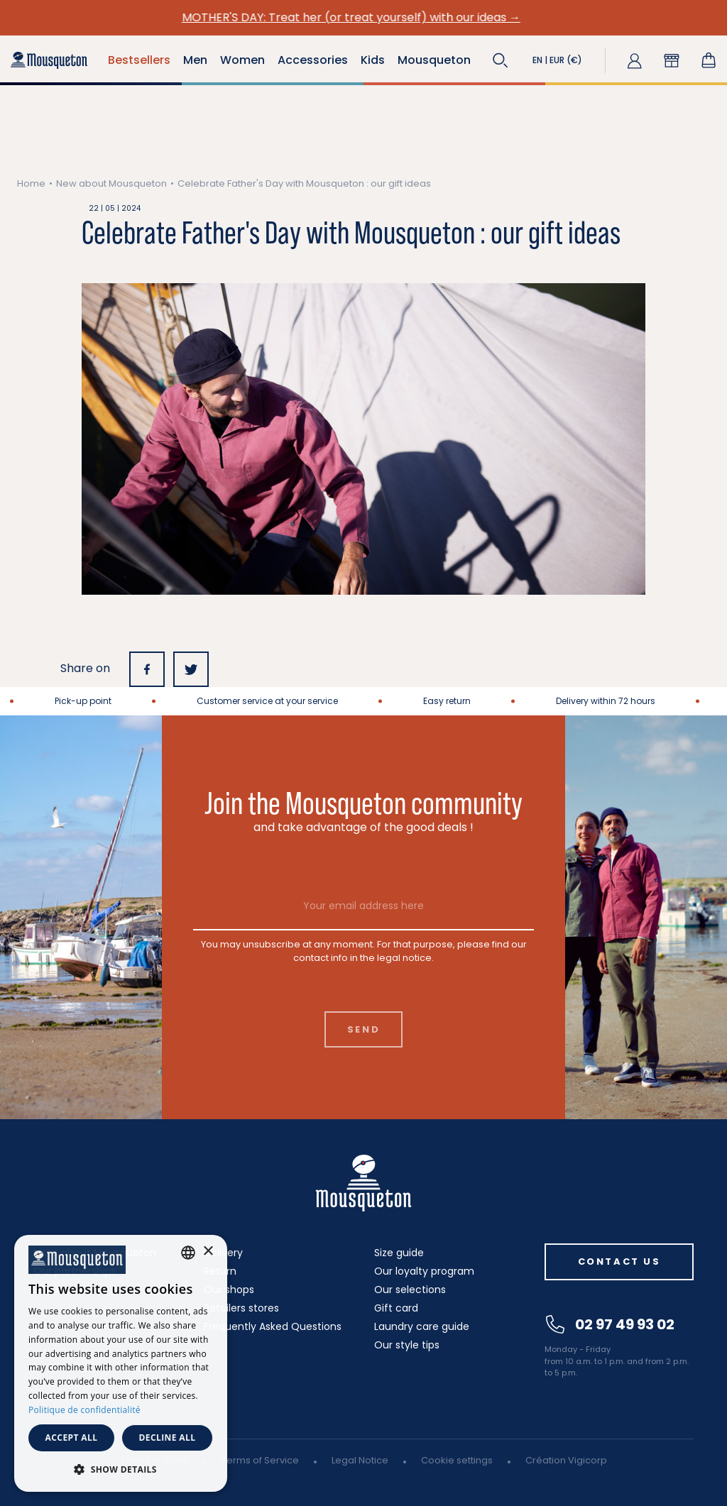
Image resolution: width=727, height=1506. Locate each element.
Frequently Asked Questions (272, 1326)
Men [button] (195, 60)
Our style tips (406, 1345)
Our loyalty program (424, 1271)
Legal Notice (360, 1460)
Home (31, 183)
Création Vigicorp (566, 1460)
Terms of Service (260, 1460)
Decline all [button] (167, 1437)
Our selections (410, 1289)
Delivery (223, 1253)
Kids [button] (373, 60)
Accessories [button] (313, 60)
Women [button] (242, 60)
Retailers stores (241, 1308)
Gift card (396, 1308)
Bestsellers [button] (139, 60)
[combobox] (188, 1253)
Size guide (399, 1253)
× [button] (207, 1251)
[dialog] (120, 1363)
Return (220, 1271)
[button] (500, 60)
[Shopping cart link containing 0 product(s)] (708, 60)
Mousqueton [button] (434, 60)
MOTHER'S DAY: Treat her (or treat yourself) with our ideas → (364, 17)
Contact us (619, 1261)
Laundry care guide (421, 1326)
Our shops (229, 1289)
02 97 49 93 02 (610, 1324)
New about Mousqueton (111, 183)
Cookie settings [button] (457, 1460)
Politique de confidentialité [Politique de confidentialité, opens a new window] (84, 1410)
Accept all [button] (71, 1437)
